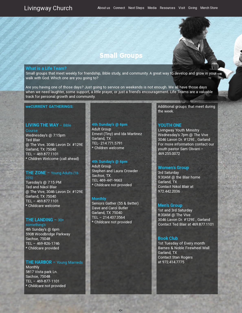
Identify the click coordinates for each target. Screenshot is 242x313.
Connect (119, 8)
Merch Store (209, 8)
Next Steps (136, 8)
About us (103, 8)
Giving (192, 8)
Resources (167, 8)
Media (152, 8)
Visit (181, 8)
